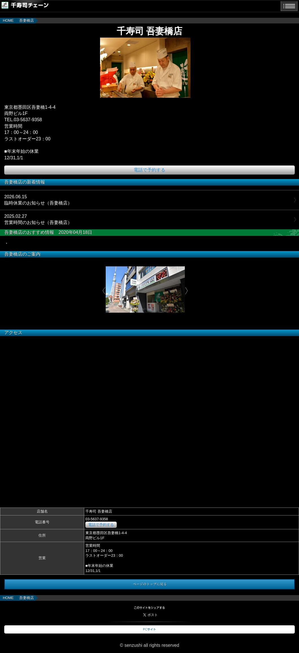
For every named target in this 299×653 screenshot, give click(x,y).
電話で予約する (149, 169)
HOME (8, 20)
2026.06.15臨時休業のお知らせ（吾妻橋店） (38, 199)
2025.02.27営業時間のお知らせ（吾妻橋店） (38, 219)
